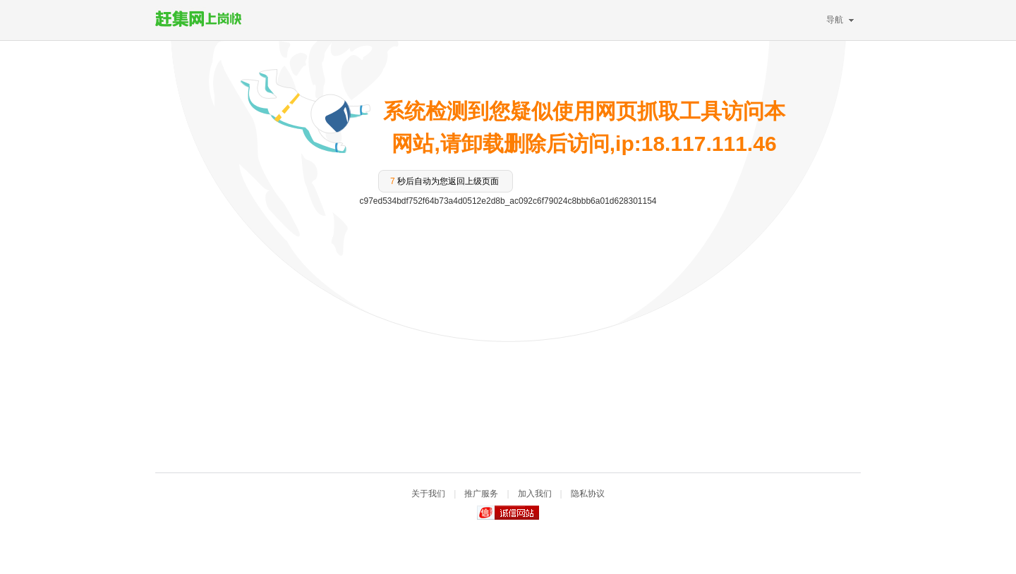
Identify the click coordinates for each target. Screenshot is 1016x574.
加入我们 (535, 494)
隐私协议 (588, 494)
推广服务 (481, 494)
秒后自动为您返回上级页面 (444, 181)
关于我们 (428, 494)
